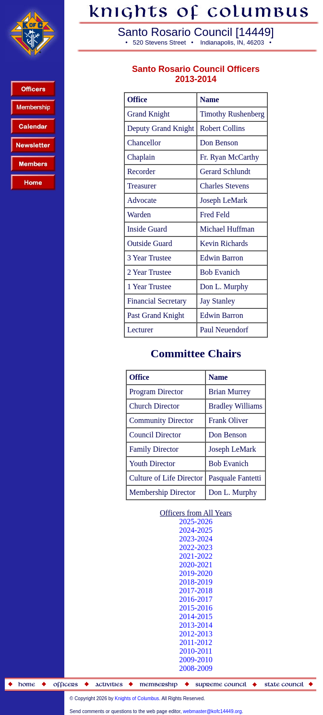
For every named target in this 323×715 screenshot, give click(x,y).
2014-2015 (195, 616)
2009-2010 (195, 660)
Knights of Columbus (137, 698)
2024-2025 (195, 530)
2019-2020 (195, 573)
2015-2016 (195, 608)
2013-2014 (195, 625)
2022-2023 (195, 547)
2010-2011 (196, 651)
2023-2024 (195, 539)
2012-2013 (195, 634)
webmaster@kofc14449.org (212, 711)
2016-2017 (195, 599)
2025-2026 (195, 521)
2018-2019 (195, 582)
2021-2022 (195, 556)
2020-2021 (195, 565)
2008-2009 (195, 668)
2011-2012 (196, 642)
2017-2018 (195, 590)
